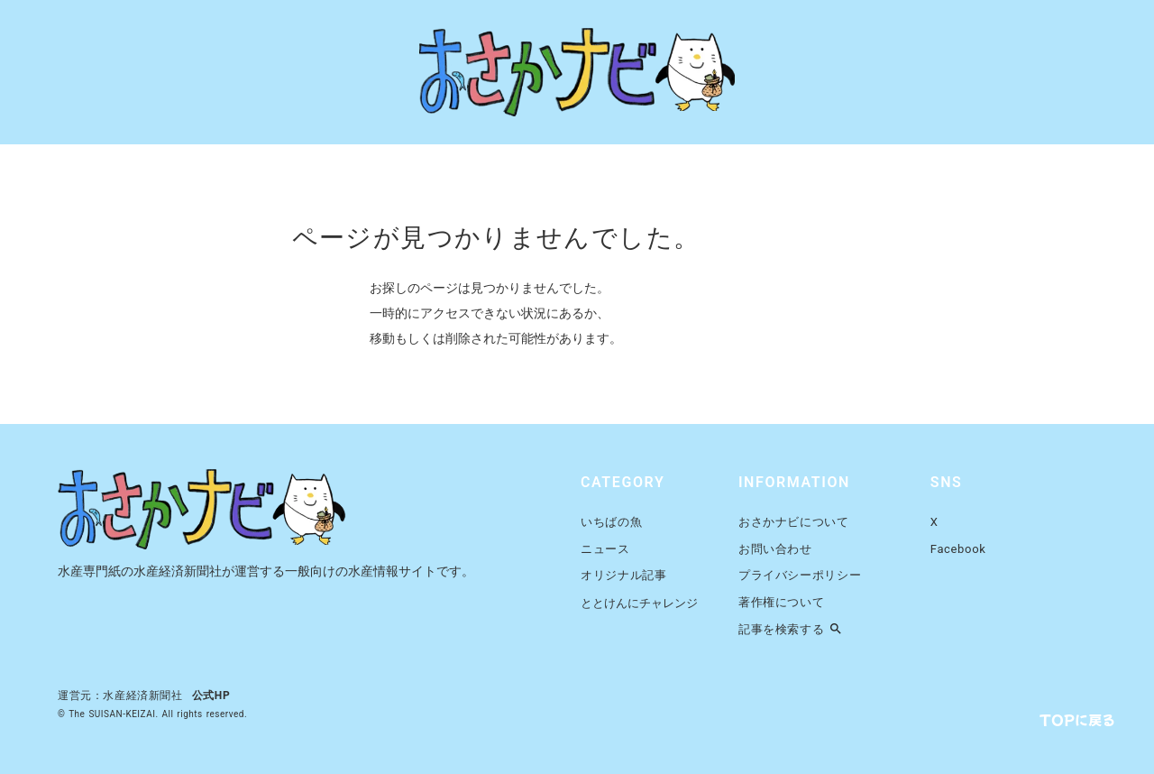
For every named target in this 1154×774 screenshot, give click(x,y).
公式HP (211, 695)
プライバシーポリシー (800, 575)
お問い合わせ (775, 549)
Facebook (958, 549)
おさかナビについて (793, 522)
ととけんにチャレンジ (639, 603)
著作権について (781, 602)
